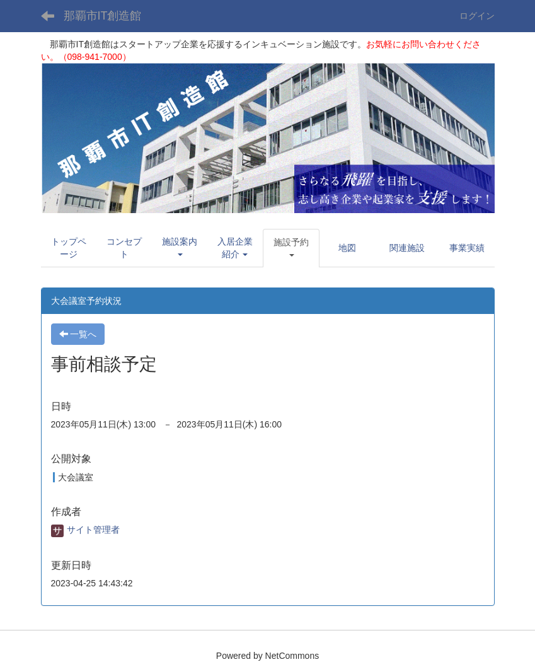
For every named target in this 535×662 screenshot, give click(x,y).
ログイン (477, 16)
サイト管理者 (85, 530)
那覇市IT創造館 (103, 15)
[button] (179, 248)
